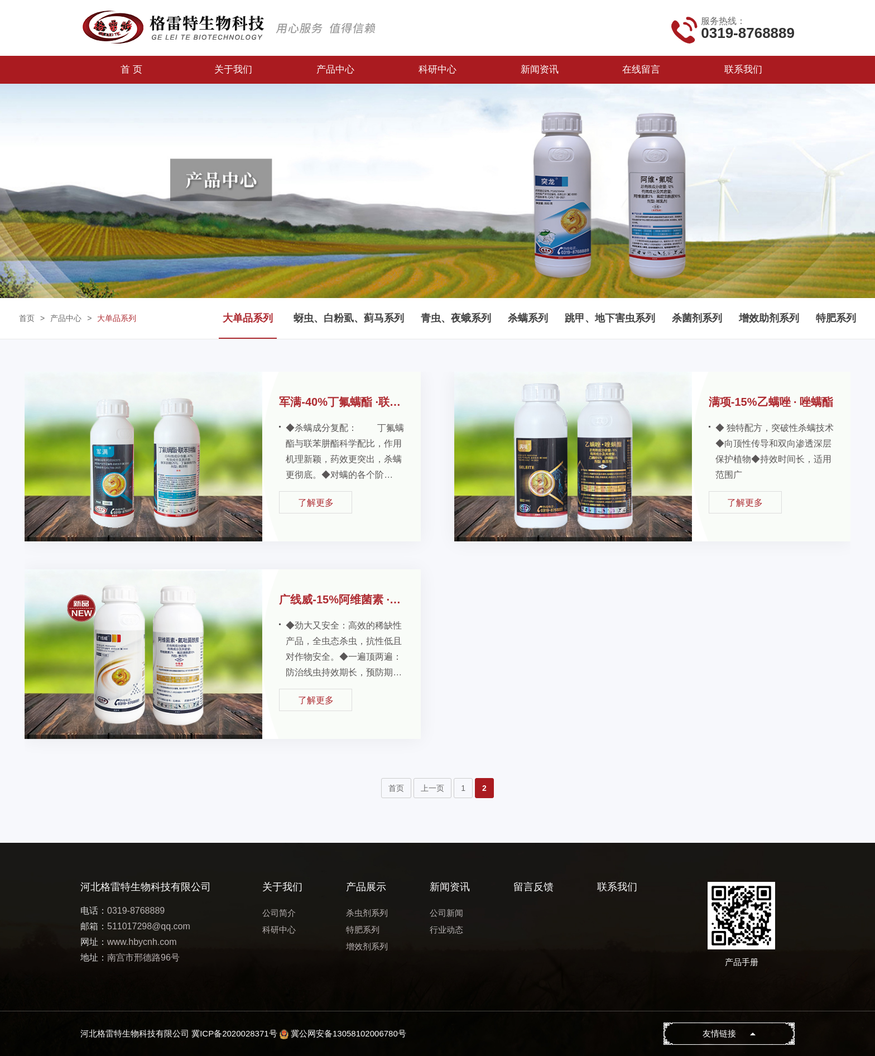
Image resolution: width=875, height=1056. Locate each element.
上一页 (432, 788)
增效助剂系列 (769, 318)
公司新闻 (446, 913)
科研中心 (437, 69)
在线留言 (641, 69)
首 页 (131, 69)
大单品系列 (116, 318)
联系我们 (743, 69)
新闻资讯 (540, 69)
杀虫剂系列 (367, 913)
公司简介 (279, 913)
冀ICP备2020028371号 (234, 1033)
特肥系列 (836, 318)
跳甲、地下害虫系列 (610, 318)
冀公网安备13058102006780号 (348, 1033)
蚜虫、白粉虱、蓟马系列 (349, 318)
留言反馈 (533, 887)
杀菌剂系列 (697, 318)
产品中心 (335, 69)
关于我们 (233, 69)
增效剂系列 (367, 946)
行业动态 (446, 929)
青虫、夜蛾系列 (456, 318)
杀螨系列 (528, 318)
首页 (27, 318)
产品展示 (366, 887)
